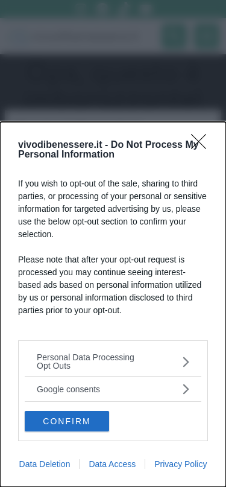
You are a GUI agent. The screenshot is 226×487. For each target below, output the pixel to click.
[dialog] (113, 304)
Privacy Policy (180, 464)
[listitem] (113, 361)
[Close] (202, 145)
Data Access (112, 464)
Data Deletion (45, 464)
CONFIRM (66, 421)
